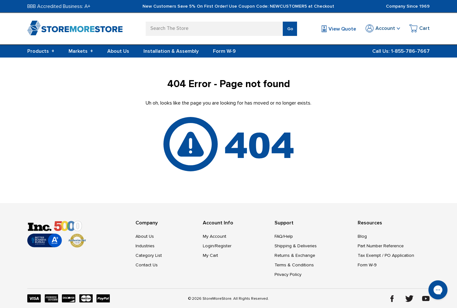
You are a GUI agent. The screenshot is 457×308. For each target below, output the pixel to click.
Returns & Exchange (295, 255)
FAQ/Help (284, 236)
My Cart (210, 255)
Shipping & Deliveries (296, 246)
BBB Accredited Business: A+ (58, 6)
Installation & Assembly (171, 51)
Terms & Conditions (294, 265)
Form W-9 (224, 51)
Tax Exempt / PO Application (386, 255)
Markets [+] (81, 51)
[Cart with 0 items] (419, 29)
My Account (214, 236)
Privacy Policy (288, 274)
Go (290, 28)
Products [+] (40, 51)
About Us (118, 51)
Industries (145, 246)
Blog (362, 236)
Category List (149, 255)
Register (223, 246)
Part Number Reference (381, 246)
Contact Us (147, 265)
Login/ (209, 246)
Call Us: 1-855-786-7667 (401, 51)
